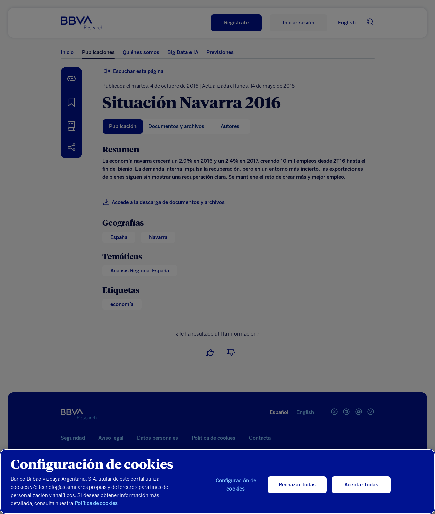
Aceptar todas (361, 485)
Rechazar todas (297, 485)
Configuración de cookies (236, 485)
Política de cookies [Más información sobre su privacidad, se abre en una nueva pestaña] (96, 503)
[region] (217, 481)
